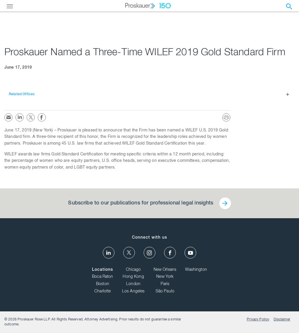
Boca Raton (102, 277)
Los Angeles (133, 291)
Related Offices (21, 94)
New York (164, 277)
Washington (196, 270)
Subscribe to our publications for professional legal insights (140, 203)
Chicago (133, 270)
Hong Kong (133, 277)
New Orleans (165, 270)
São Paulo (165, 291)
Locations (102, 270)
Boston (102, 284)
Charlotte (102, 291)
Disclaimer (282, 319)
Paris (165, 284)
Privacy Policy (258, 319)
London (133, 284)
